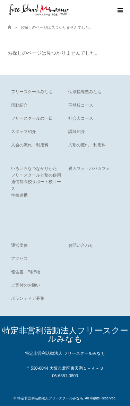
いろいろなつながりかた (34, 168)
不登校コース (80, 105)
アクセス (19, 258)
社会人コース (80, 118)
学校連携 (19, 195)
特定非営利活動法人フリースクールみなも (65, 334)
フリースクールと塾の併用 (36, 175)
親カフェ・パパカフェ (89, 168)
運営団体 (19, 245)
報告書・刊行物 (25, 272)
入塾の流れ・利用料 (87, 145)
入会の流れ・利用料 (30, 145)
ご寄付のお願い (25, 285)
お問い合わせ (80, 245)
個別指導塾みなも (85, 91)
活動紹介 (19, 105)
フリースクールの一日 (32, 118)
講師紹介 (76, 131)
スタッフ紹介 (23, 131)
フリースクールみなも (32, 91)
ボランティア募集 (27, 298)
